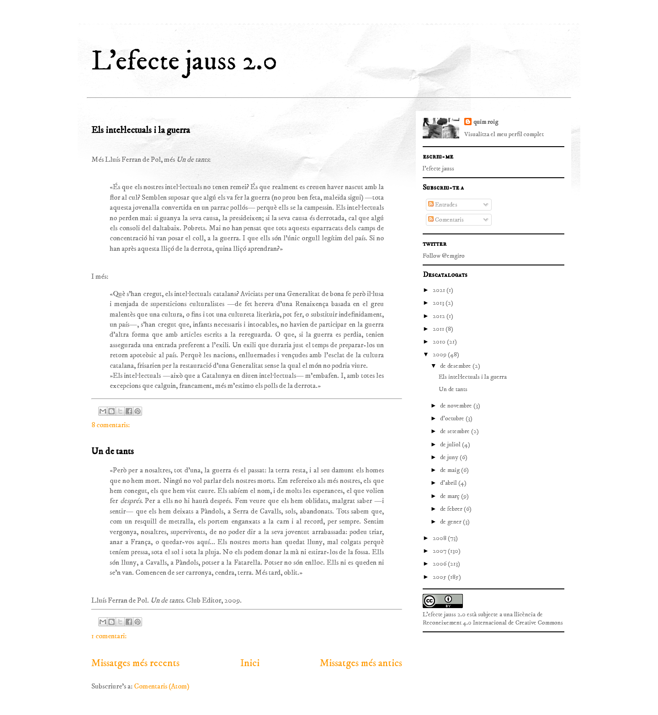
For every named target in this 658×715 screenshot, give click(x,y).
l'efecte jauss (438, 168)
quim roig (485, 122)
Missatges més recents (135, 663)
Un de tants (112, 451)
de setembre (455, 431)
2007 (440, 551)
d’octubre (453, 418)
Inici (250, 663)
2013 (439, 303)
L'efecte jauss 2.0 (184, 61)
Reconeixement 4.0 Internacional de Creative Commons (493, 623)
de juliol (451, 444)
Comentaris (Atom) (161, 686)
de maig (450, 470)
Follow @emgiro (444, 256)
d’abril (449, 483)
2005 (440, 577)
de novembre (456, 406)
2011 (439, 329)
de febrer (452, 509)
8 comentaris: (110, 424)
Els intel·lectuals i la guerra (140, 130)
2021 (439, 290)
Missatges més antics (361, 663)
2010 (440, 342)
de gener (451, 522)
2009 (440, 354)
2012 (439, 316)
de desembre (456, 366)
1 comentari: (109, 636)
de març (450, 496)
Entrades (442, 205)
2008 (440, 538)
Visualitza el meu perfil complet (504, 134)
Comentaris (446, 220)
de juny (450, 457)
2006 (440, 564)
